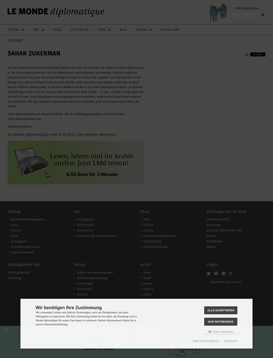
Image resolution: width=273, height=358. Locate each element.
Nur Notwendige (220, 321)
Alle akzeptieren (220, 310)
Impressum (230, 340)
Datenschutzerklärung (206, 340)
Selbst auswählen (220, 331)
